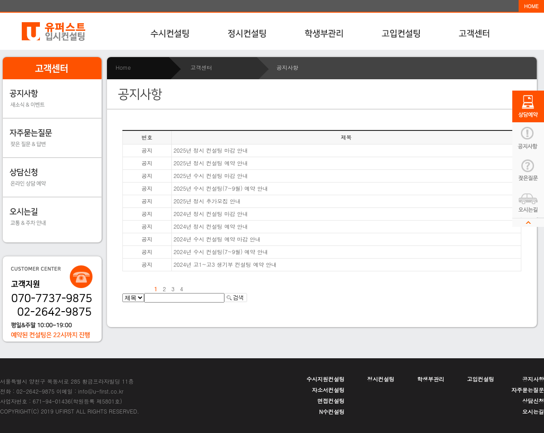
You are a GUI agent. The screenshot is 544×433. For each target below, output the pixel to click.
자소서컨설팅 (328, 390)
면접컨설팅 (331, 400)
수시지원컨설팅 (325, 379)
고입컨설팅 (480, 379)
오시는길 (533, 411)
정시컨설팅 (380, 379)
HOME (531, 6)
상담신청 (533, 400)
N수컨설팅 (332, 411)
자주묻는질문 (527, 390)
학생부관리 (430, 379)
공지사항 (533, 379)
